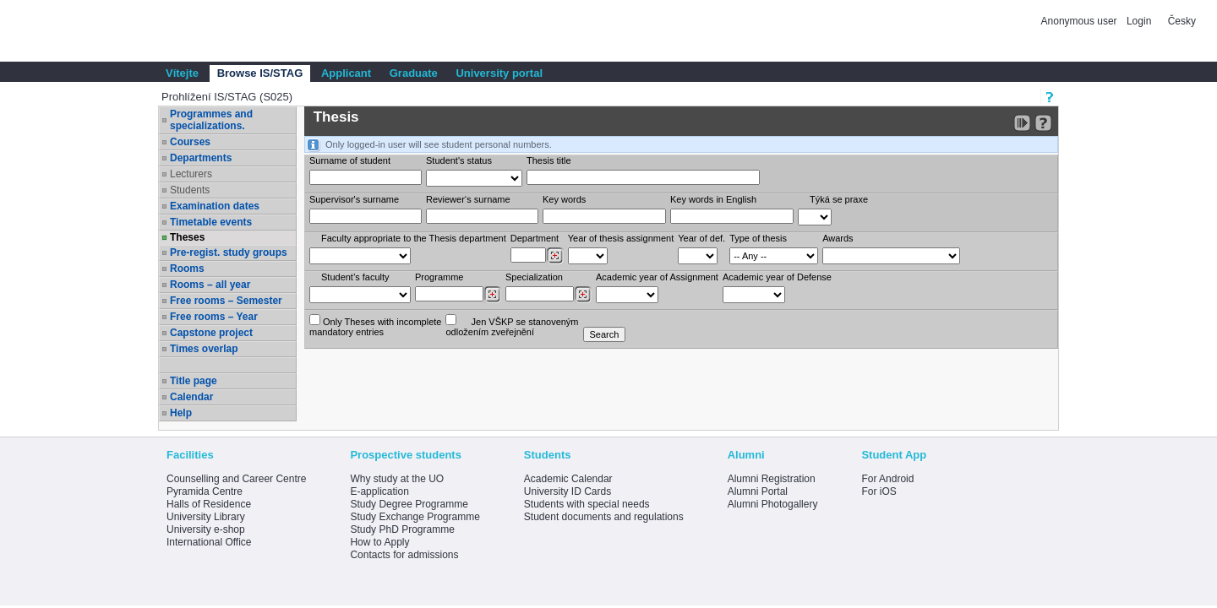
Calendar (191, 397)
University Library (205, 517)
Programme (439, 277)
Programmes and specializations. (211, 120)
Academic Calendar (568, 479)
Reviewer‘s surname (468, 199)
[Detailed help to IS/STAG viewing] (1043, 123)
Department (534, 238)
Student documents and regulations (604, 517)
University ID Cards (567, 491)
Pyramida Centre (204, 491)
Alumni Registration (772, 479)
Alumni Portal (758, 491)
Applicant (346, 73)
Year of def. (701, 238)
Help (181, 413)
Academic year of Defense (777, 277)
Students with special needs (587, 504)
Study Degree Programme (408, 504)
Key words (564, 199)
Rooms (187, 268)
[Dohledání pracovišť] (555, 255)
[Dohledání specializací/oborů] (583, 294)
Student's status (459, 160)
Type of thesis (758, 238)
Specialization (534, 277)
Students (190, 190)
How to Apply (379, 542)
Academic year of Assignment (657, 277)
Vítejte (182, 73)
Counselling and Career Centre (236, 479)
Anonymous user (1080, 21)
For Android (887, 479)
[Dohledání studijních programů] (492, 294)
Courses (190, 142)
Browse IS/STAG (260, 73)
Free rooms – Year (214, 317)
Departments (201, 158)
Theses (187, 237)
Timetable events (211, 222)
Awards (837, 238)
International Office (209, 542)
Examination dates (214, 206)
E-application (379, 491)
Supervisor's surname (354, 199)
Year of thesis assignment (621, 238)
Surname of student (349, 160)
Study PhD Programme (402, 529)
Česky (1182, 21)
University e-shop (205, 529)
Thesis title (549, 160)
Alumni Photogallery (773, 504)
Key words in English (713, 199)
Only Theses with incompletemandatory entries (375, 325)
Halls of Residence (208, 504)
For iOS (878, 491)
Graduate (414, 73)
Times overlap (203, 349)
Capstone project (211, 333)
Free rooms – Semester (226, 301)
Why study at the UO (397, 479)
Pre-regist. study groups (228, 252)
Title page (193, 381)
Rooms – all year (210, 284)
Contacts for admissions (404, 555)
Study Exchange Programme (414, 517)
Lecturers (191, 174)
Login (1139, 21)
